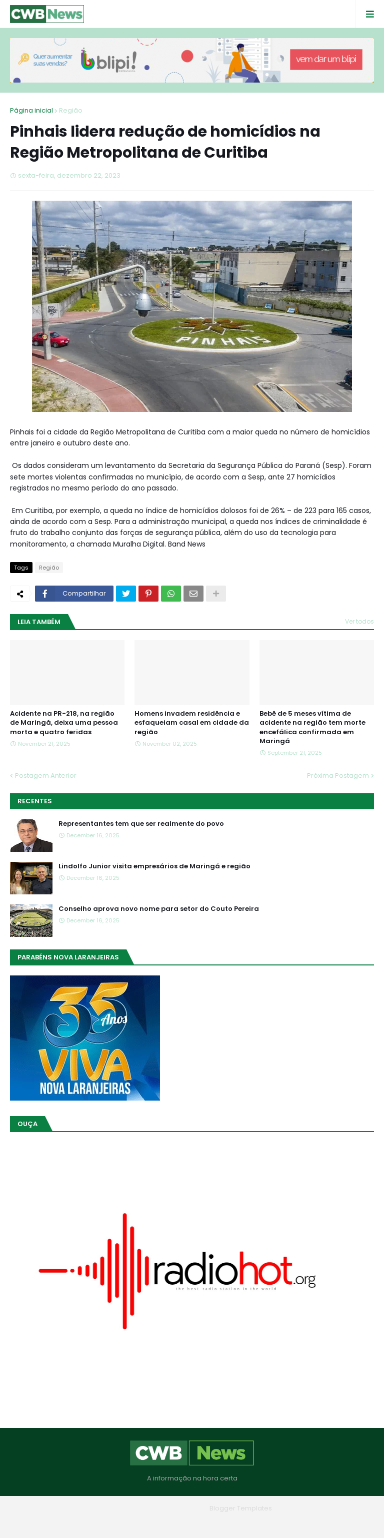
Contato (212, 1522)
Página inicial (31, 110)
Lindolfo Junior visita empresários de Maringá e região (154, 866)
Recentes (35, 801)
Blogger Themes (178, 1508)
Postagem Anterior (45, 775)
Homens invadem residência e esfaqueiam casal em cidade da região (191, 722)
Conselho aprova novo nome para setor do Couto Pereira (158, 908)
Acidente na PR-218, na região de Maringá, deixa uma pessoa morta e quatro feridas (64, 722)
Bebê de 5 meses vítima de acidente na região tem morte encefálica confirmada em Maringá (313, 727)
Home (120, 1522)
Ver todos (359, 621)
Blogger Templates (241, 1508)
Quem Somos (164, 1522)
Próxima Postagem (338, 775)
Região (70, 110)
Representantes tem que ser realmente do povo (141, 823)
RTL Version (256, 1522)
